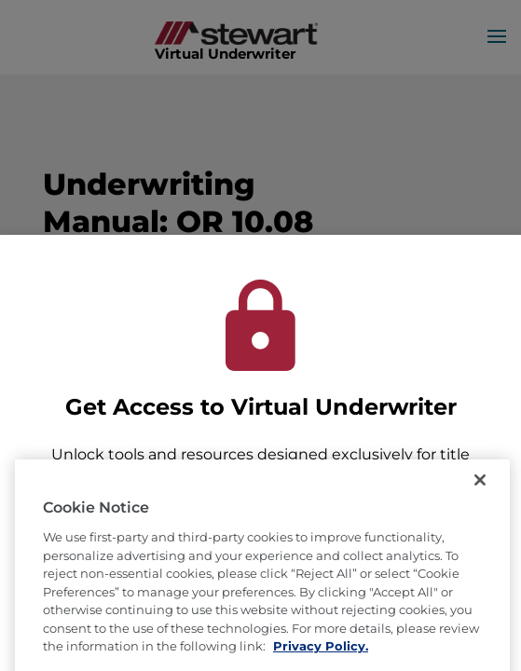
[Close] (479, 501)
